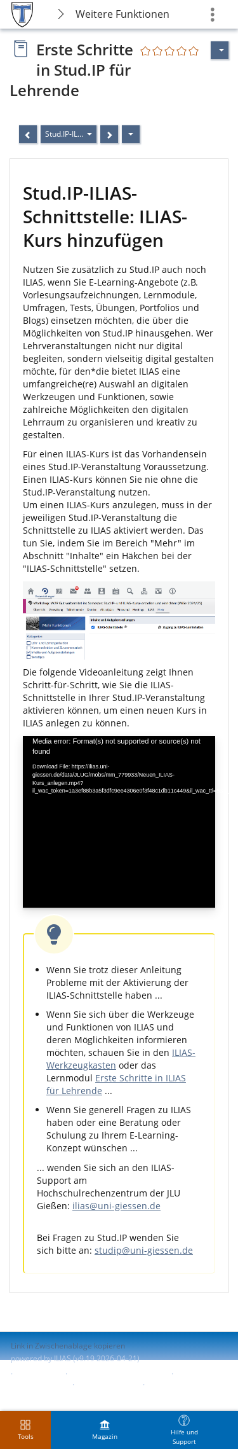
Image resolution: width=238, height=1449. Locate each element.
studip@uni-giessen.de (144, 1250)
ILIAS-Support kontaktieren (118, 1373)
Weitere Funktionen (122, 14)
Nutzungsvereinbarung (51, 1395)
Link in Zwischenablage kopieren (68, 1345)
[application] (119, 822)
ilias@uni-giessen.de (116, 1206)
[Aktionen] (131, 134)
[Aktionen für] (219, 50)
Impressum (39, 1373)
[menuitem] (104, 1430)
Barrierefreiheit (38, 1384)
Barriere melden (107, 1384)
